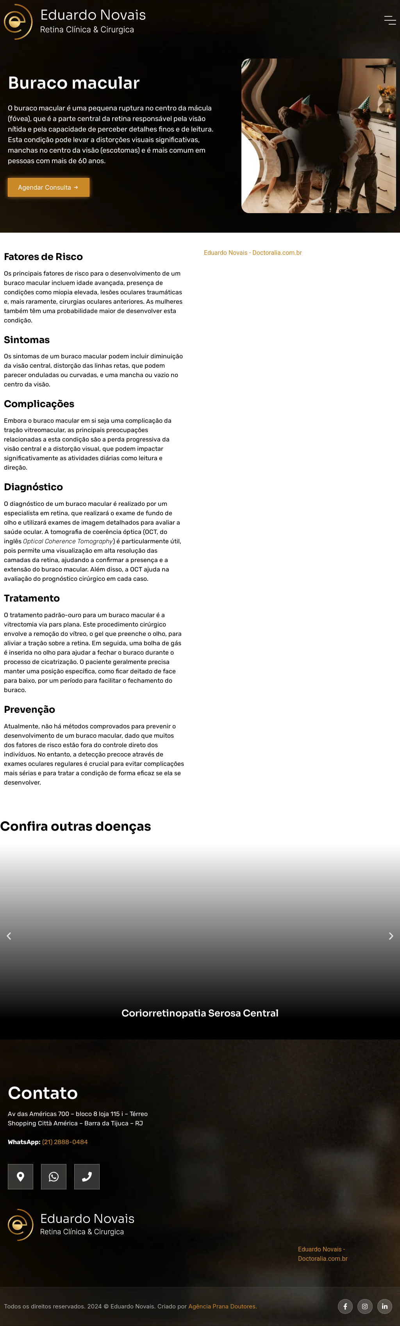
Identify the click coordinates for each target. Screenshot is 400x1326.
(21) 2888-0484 (65, 1142)
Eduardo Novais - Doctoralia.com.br (253, 252)
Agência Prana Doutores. (222, 1306)
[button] (9, 936)
